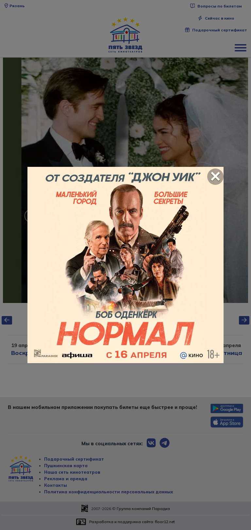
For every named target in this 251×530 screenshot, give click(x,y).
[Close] (215, 176)
